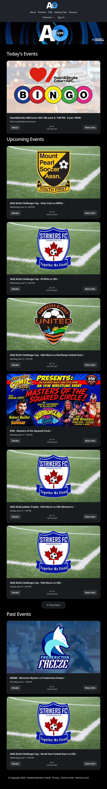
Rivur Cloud (45, 779)
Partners (42, 12)
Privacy (55, 779)
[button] (48, 17)
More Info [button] (90, 127)
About (33, 12)
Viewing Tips (60, 12)
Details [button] (15, 213)
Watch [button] (15, 127)
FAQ (50, 12)
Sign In (61, 17)
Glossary (73, 12)
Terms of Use (67, 779)
